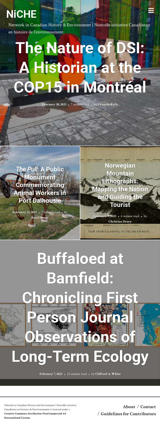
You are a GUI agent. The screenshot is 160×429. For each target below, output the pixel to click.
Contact (148, 407)
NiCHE (21, 14)
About (129, 407)
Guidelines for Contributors (128, 414)
